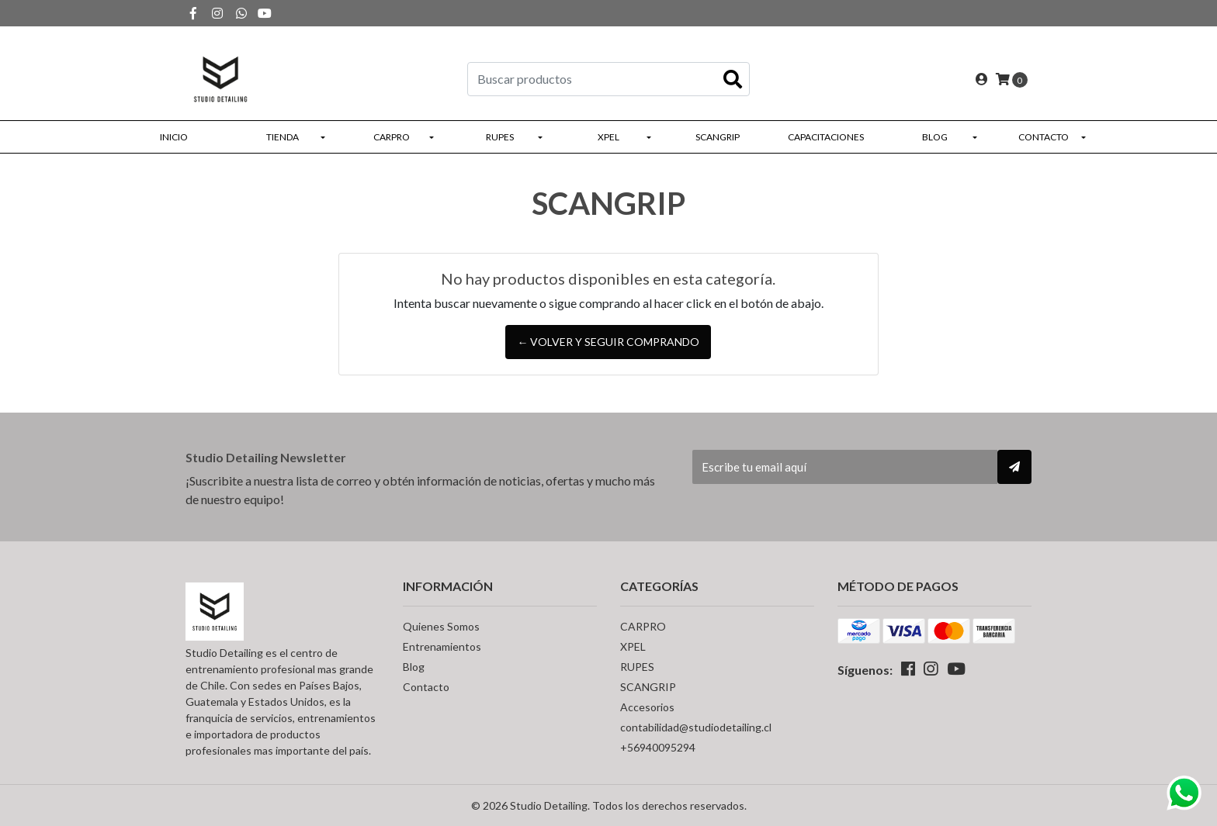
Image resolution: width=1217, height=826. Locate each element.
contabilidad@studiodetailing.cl (695, 727)
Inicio (174, 137)
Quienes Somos (441, 626)
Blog (935, 137)
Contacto (1043, 137)
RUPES (500, 137)
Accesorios (647, 707)
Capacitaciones (826, 137)
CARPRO (391, 137)
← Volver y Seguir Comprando (608, 341)
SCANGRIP (717, 137)
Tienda (282, 137)
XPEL (608, 137)
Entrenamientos (442, 646)
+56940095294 (657, 747)
